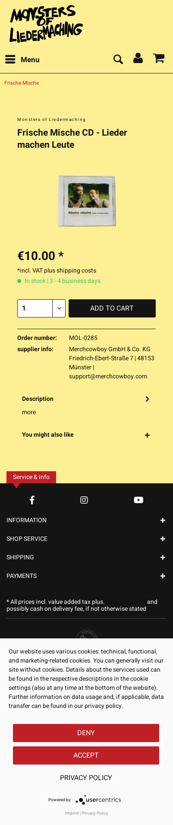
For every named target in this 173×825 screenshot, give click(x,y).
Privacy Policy (86, 778)
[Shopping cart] (159, 60)
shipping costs (126, 601)
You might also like (48, 434)
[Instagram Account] (84, 500)
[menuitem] (22, 60)
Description (37, 398)
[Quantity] (41, 308)
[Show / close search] (117, 60)
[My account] (138, 60)
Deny (86, 733)
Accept (86, 755)
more (29, 412)
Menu (22, 59)
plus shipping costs (70, 270)
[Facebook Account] (32, 500)
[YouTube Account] (139, 500)
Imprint (72, 813)
